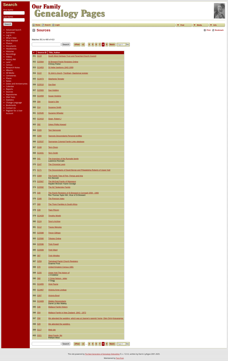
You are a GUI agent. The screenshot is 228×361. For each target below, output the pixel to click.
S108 (39, 147)
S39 (38, 210)
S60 (38, 278)
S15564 (40, 62)
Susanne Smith (54, 107)
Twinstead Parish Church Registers (63, 261)
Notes (8, 81)
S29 (38, 324)
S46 (38, 307)
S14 (38, 107)
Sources (9, 91)
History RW (11, 59)
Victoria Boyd (53, 295)
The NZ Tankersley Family (59, 187)
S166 (39, 199)
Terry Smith (53, 153)
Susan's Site (53, 102)
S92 (38, 124)
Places (9, 78)
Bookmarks (11, 105)
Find (182, 25)
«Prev (77, 44)
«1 (83, 44)
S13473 (40, 79)
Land (8, 62)
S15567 (40, 181)
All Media (10, 73)
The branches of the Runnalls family (63, 159)
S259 (39, 261)
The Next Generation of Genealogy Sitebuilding (102, 354)
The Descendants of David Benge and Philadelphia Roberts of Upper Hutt (79, 170)
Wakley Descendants (57, 301)
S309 (39, 176)
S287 (39, 295)
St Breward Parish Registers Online (63, 62)
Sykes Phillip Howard (57, 124)
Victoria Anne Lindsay (57, 290)
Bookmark (219, 30)
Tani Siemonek (54, 130)
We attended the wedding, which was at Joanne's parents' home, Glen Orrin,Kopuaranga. (86, 318)
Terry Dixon (53, 147)
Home (37, 25)
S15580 (40, 238)
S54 (38, 313)
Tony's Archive (54, 221)
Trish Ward (52, 250)
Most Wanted (12, 40)
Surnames (10, 32)
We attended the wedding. (59, 324)
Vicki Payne (53, 284)
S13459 (40, 96)
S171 (39, 170)
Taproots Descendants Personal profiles (65, 136)
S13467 (40, 290)
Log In (8, 35)
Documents (11, 46)
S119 (39, 56)
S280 (39, 136)
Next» (112, 44)
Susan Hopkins (54, 96)
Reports (9, 89)
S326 (39, 130)
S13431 (40, 153)
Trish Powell (53, 244)
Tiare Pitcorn (53, 210)
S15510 (40, 84)
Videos (9, 56)
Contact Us (11, 108)
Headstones (11, 48)
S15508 (40, 250)
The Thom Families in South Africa (62, 204)
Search (10, 4)
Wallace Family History (58, 307)
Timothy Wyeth (54, 216)
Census (9, 65)
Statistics (10, 100)
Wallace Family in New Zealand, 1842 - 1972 (67, 313)
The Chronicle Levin (56, 164)
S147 (39, 164)
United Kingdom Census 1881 (60, 267)
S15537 (40, 142)
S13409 (40, 301)
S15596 (40, 244)
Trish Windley (54, 256)
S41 (38, 159)
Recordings (11, 54)
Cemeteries (11, 75)
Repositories (11, 94)
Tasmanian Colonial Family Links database (66, 142)
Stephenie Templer (56, 79)
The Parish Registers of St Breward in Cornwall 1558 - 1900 (73, 193)
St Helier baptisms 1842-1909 (60, 67)
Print (209, 30)
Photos (9, 43)
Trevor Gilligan (54, 233)
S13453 (40, 67)
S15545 (40, 113)
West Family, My (55, 335)
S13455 (40, 284)
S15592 (40, 187)
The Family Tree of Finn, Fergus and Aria (65, 176)
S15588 (40, 233)
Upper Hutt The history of (59, 273)
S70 (38, 267)
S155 (39, 273)
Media (199, 25)
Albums (9, 70)
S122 (39, 73)
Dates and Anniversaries (16, 83)
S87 (38, 256)
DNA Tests (10, 97)
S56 (38, 318)
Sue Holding (53, 90)
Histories (10, 51)
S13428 (40, 216)
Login (57, 25)
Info (215, 25)
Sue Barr (52, 84)
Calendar (10, 86)
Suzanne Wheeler (55, 113)
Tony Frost (120, 358)
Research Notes (13, 67)
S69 (38, 204)
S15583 (40, 90)
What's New (11, 38)
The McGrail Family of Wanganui (62, 181)
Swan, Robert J (54, 119)
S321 (39, 335)
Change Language (14, 102)
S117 (39, 330)
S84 (38, 102)
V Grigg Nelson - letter (57, 278)
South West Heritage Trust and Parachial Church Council (72, 56)
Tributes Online (54, 238)
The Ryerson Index (56, 199)
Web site (52, 330)
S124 (39, 221)
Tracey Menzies (55, 227)
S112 (39, 227)
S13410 (40, 119)
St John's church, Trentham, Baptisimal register (68, 73)
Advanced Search (13, 30)
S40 (38, 193)
